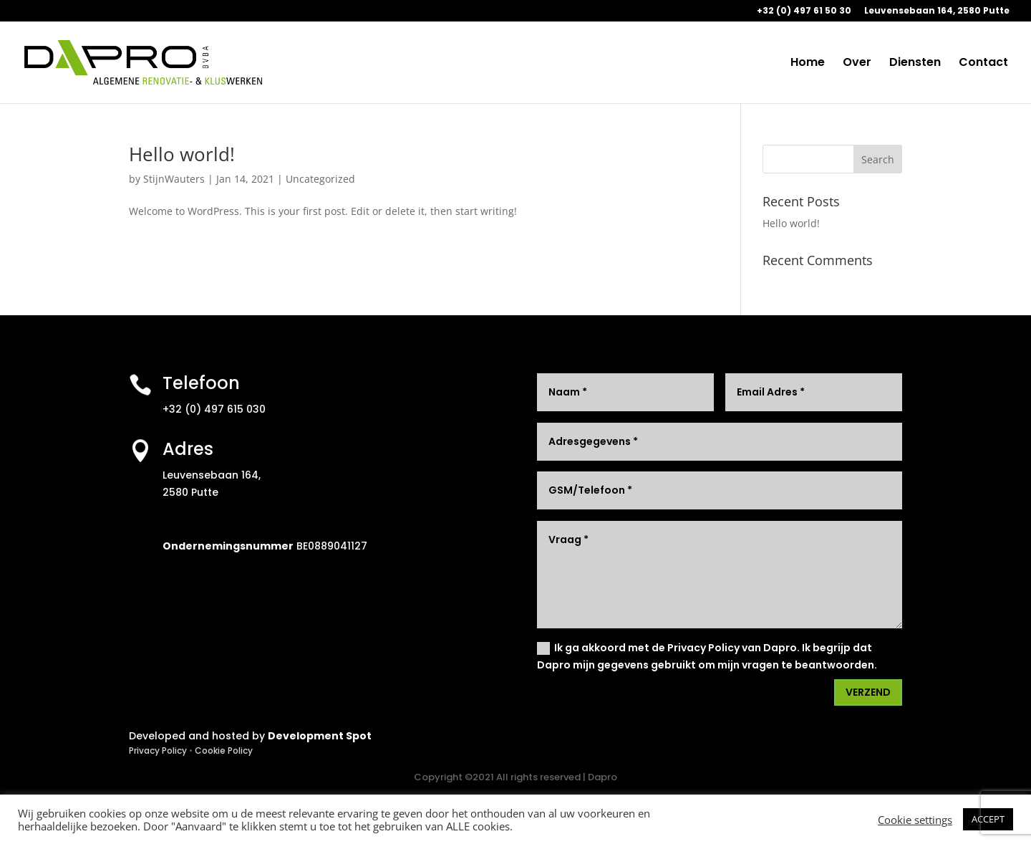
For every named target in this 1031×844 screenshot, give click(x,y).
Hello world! (182, 154)
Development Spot (320, 736)
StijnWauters (174, 179)
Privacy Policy (158, 750)
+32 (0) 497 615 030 (214, 409)
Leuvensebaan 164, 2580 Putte (937, 11)
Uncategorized (320, 179)
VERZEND (868, 692)
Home (807, 63)
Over (857, 63)
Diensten (915, 63)
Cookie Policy (224, 750)
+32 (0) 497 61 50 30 (804, 11)
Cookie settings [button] (915, 819)
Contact (983, 63)
